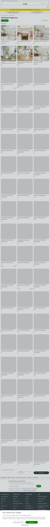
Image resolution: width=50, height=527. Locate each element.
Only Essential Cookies (18, 522)
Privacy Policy (43, 518)
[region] (25, 518)
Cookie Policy (35, 518)
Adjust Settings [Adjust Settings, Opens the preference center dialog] (25, 525)
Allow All (32, 522)
